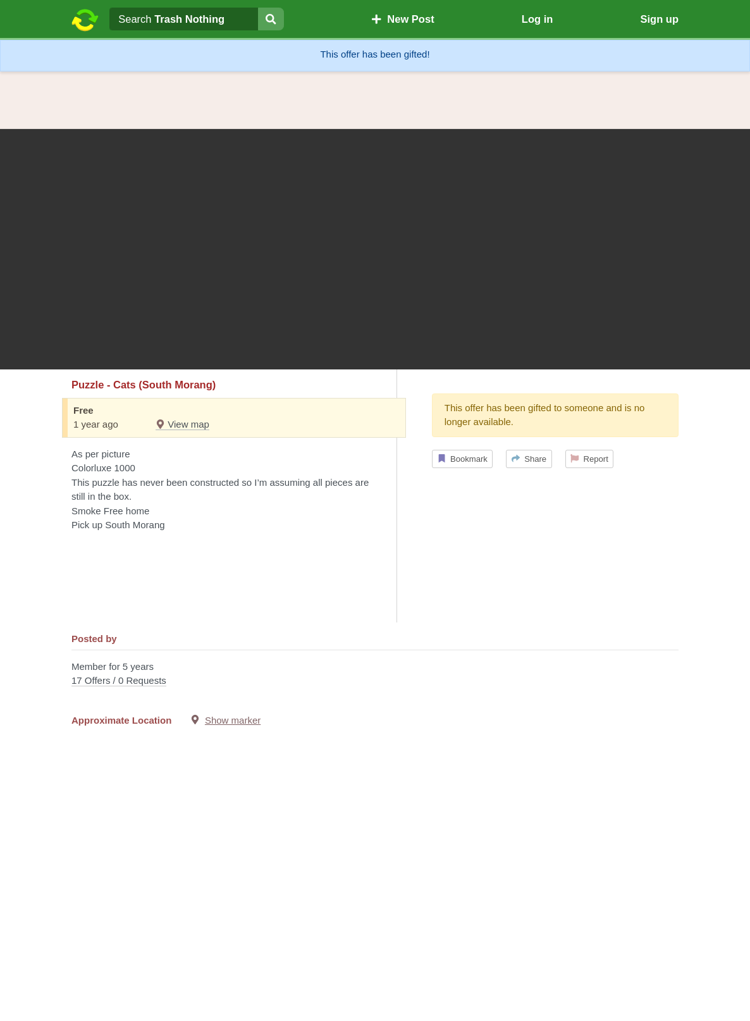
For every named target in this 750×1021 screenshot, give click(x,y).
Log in (537, 19)
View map (182, 424)
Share (529, 459)
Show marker (233, 720)
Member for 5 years (375, 674)
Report (589, 459)
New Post (402, 19)
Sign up (659, 19)
